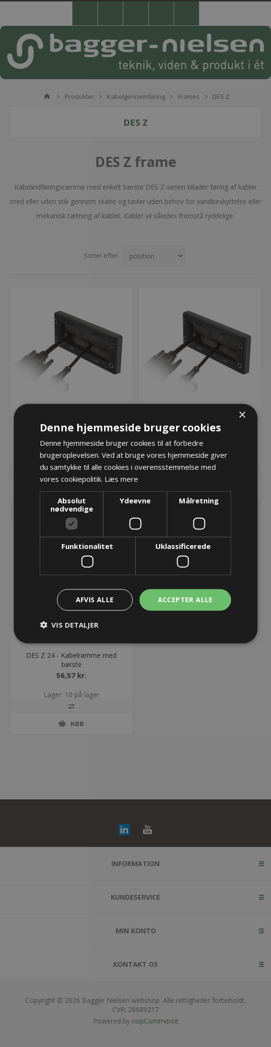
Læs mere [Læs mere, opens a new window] (121, 478)
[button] (69, 624)
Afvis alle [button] (95, 599)
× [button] (242, 415)
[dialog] (135, 523)
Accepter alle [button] (185, 599)
